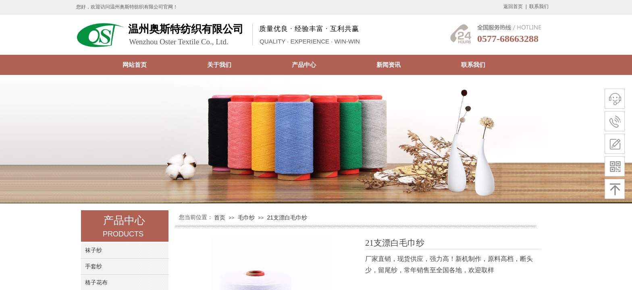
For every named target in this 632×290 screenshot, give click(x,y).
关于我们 (219, 64)
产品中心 (304, 64)
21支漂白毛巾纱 (287, 217)
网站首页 (135, 64)
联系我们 (473, 64)
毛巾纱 (246, 217)
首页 (219, 217)
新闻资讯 (388, 64)
